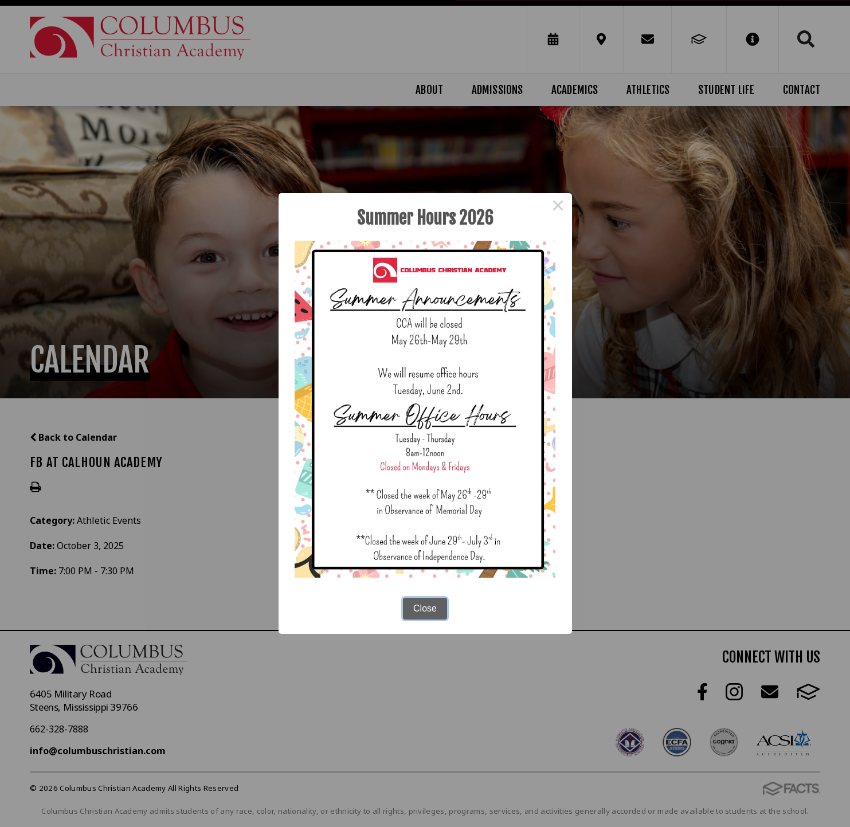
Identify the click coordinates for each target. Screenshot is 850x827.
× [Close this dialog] (558, 207)
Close (425, 608)
